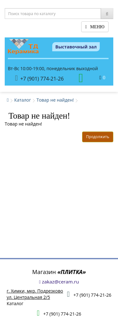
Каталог (22, 100)
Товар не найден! (55, 100)
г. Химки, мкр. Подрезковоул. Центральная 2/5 (35, 294)
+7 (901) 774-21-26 (39, 78)
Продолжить (97, 136)
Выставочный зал (76, 47)
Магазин (59, 272)
